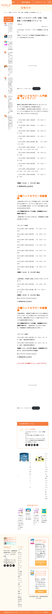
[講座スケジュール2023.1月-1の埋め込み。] (32, 385)
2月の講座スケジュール (10, 37)
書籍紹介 (20, 597)
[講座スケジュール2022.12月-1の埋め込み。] (32, 65)
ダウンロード (36, 88)
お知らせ (20, 24)
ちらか (33, 298)
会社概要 (20, 599)
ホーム (5, 12)
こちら (36, 113)
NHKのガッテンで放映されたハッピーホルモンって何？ (10, 71)
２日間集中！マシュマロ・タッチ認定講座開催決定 (44, 519)
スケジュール (40, 2)
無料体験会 (25, 2)
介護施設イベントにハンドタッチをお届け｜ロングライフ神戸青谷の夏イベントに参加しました (20, 522)
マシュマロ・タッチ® (20, 562)
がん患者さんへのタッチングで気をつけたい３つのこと (10, 28)
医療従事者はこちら (41, 563)
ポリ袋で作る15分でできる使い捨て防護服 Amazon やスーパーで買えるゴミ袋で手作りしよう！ (10, 86)
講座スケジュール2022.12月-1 (24, 88)
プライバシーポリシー (25, 612)
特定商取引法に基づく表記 (11, 612)
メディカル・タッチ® (20, 567)
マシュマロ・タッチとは (20, 556)
